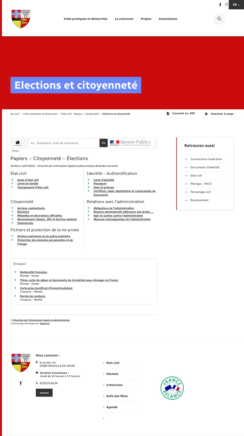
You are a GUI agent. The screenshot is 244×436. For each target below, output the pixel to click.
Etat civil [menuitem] (111, 363)
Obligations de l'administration (114, 208)
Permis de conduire (32, 296)
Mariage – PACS (197, 183)
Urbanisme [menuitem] (112, 385)
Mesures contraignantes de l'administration (122, 219)
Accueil (14, 113)
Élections (23, 212)
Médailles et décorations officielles (39, 215)
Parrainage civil (197, 192)
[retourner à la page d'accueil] (20, 19)
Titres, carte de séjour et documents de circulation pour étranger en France (69, 280)
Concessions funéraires (203, 159)
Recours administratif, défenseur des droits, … (124, 212)
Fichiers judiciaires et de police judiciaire (43, 236)
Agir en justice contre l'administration (118, 215)
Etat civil (193, 175)
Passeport (100, 183)
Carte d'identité (104, 180)
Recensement (196, 200)
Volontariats (25, 223)
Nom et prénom (104, 187)
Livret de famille (27, 183)
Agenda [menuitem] (110, 407)
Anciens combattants (31, 208)
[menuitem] (85, 19)
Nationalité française (33, 272)
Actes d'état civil (28, 180)
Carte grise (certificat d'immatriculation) (46, 288)
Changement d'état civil (32, 187)
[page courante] (116, 113)
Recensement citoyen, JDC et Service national (47, 219)
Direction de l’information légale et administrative (41, 320)
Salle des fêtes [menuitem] (115, 396)
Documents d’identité (201, 167)
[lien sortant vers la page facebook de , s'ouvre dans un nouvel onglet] (220, 5)
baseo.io (44, 323)
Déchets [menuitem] (110, 374)
